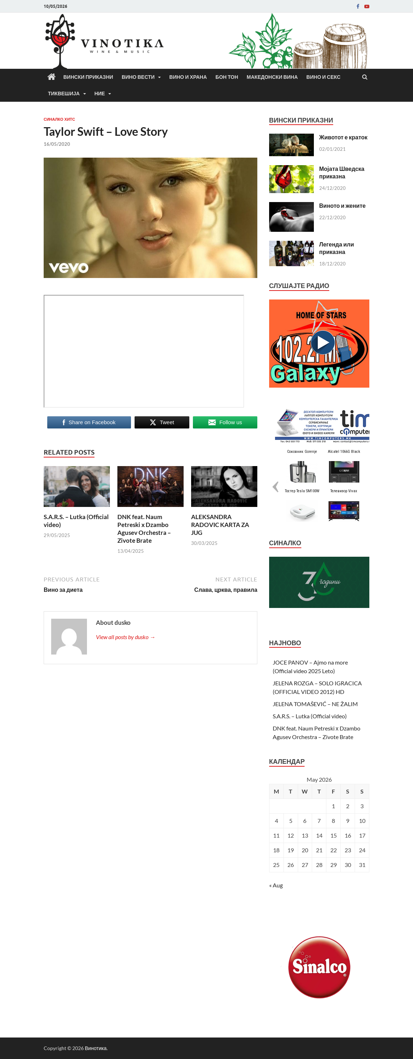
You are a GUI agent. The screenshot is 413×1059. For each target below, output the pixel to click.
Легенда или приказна (336, 248)
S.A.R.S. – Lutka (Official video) (310, 716)
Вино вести (138, 77)
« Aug (276, 885)
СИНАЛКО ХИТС (59, 119)
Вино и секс (323, 77)
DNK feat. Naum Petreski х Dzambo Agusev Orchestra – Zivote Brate (144, 528)
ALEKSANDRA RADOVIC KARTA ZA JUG (220, 524)
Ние (99, 93)
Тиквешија (64, 93)
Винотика (96, 1048)
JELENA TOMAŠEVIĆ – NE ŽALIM (315, 703)
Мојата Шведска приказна (342, 172)
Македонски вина (272, 77)
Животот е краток (343, 137)
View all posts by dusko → (125, 636)
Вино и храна (188, 77)
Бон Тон (226, 77)
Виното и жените (342, 205)
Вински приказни (88, 77)
